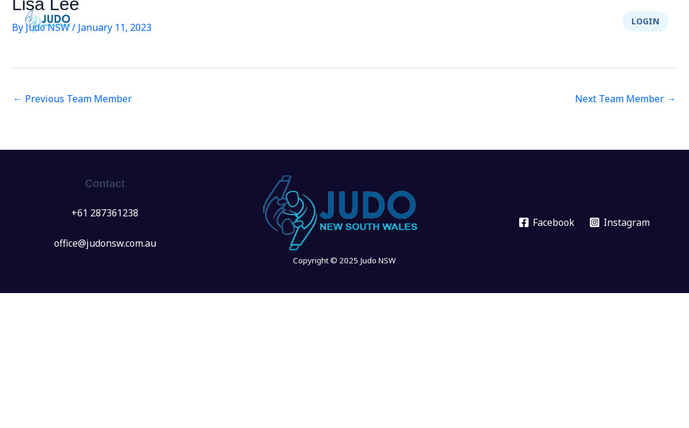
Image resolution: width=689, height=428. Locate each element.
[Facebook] (547, 222)
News (218, 21)
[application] (286, 21)
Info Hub (392, 21)
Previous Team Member (72, 98)
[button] (645, 21)
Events (271, 21)
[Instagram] (619, 222)
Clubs (329, 21)
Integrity (534, 21)
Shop (590, 21)
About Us (463, 21)
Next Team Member (625, 98)
